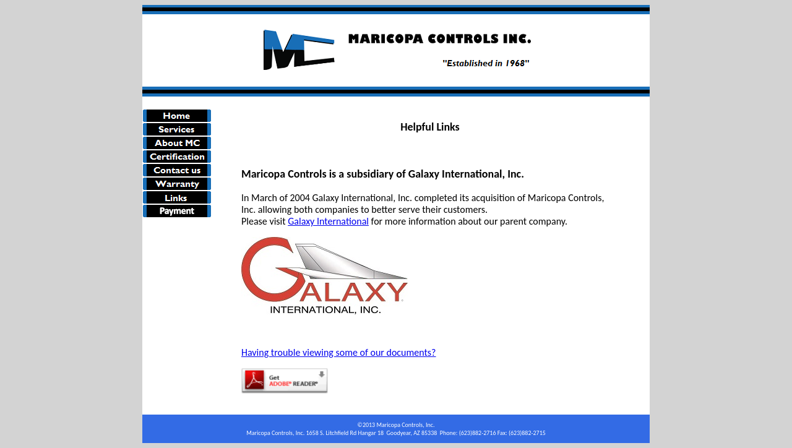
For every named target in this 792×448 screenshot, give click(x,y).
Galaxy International (328, 221)
